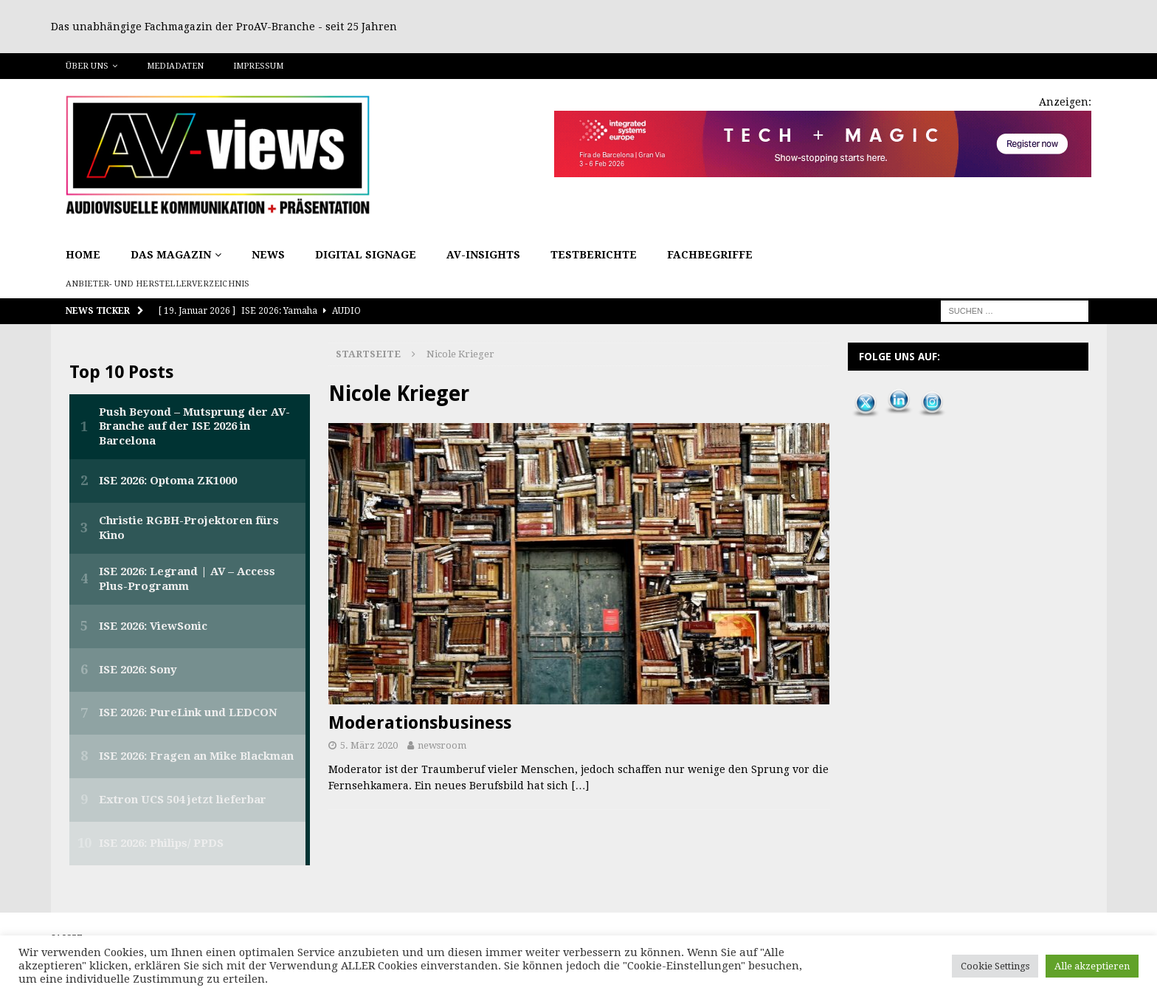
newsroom (442, 745)
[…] (580, 785)
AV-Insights (483, 255)
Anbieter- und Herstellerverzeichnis (158, 284)
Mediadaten (175, 66)
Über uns (87, 66)
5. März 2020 (369, 745)
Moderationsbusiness (419, 722)
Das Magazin (171, 255)
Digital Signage (365, 255)
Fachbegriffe (710, 255)
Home (83, 255)
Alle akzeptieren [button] (1092, 966)
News (268, 255)
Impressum (258, 66)
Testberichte (593, 255)
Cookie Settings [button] (995, 966)
